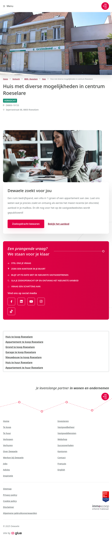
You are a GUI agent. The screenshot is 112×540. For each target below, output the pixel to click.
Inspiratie (8, 475)
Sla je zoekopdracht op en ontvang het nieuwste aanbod (43, 280)
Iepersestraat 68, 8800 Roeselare (21, 109)
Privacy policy (10, 495)
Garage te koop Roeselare (20, 352)
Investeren (63, 421)
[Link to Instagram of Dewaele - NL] (41, 301)
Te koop (7, 427)
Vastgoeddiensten (67, 433)
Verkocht (16, 79)
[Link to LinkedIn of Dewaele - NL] (21, 301)
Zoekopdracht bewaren (26, 224)
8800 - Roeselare (31, 79)
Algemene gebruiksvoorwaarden (20, 513)
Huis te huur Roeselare (18, 362)
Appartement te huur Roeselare (24, 367)
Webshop (62, 439)
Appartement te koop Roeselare (24, 342)
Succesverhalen (66, 445)
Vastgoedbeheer (66, 427)
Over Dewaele (10, 451)
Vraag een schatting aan (24, 286)
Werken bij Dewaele (13, 457)
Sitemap (7, 488)
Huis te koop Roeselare (19, 336)
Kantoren (62, 451)
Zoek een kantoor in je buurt (26, 268)
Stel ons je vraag (19, 263)
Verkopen (8, 439)
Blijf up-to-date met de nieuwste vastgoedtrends (38, 274)
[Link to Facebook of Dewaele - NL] (11, 301)
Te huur (7, 433)
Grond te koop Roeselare (20, 347)
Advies (6, 469)
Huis (44, 79)
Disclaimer (8, 507)
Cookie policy (10, 501)
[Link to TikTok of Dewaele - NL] (11, 311)
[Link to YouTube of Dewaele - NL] (31, 301)
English (61, 469)
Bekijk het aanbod (58, 224)
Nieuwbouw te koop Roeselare (23, 357)
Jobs (5, 463)
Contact (62, 457)
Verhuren (8, 445)
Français (62, 463)
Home (5, 79)
